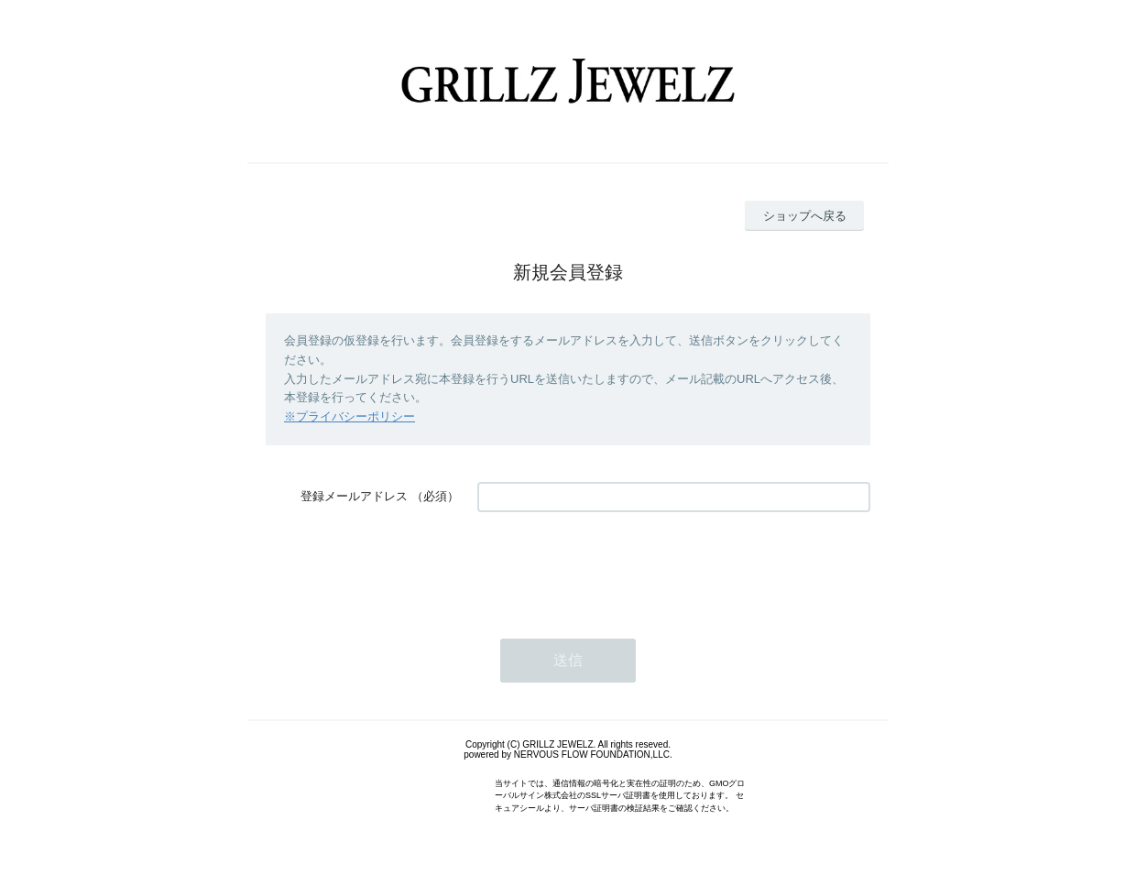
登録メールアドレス (354, 496)
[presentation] (616, 566)
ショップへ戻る (805, 216)
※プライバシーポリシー (349, 416)
